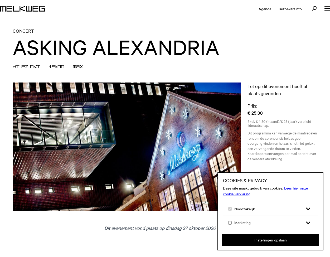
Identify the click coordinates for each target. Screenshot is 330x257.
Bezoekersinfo (290, 8)
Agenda (265, 8)
